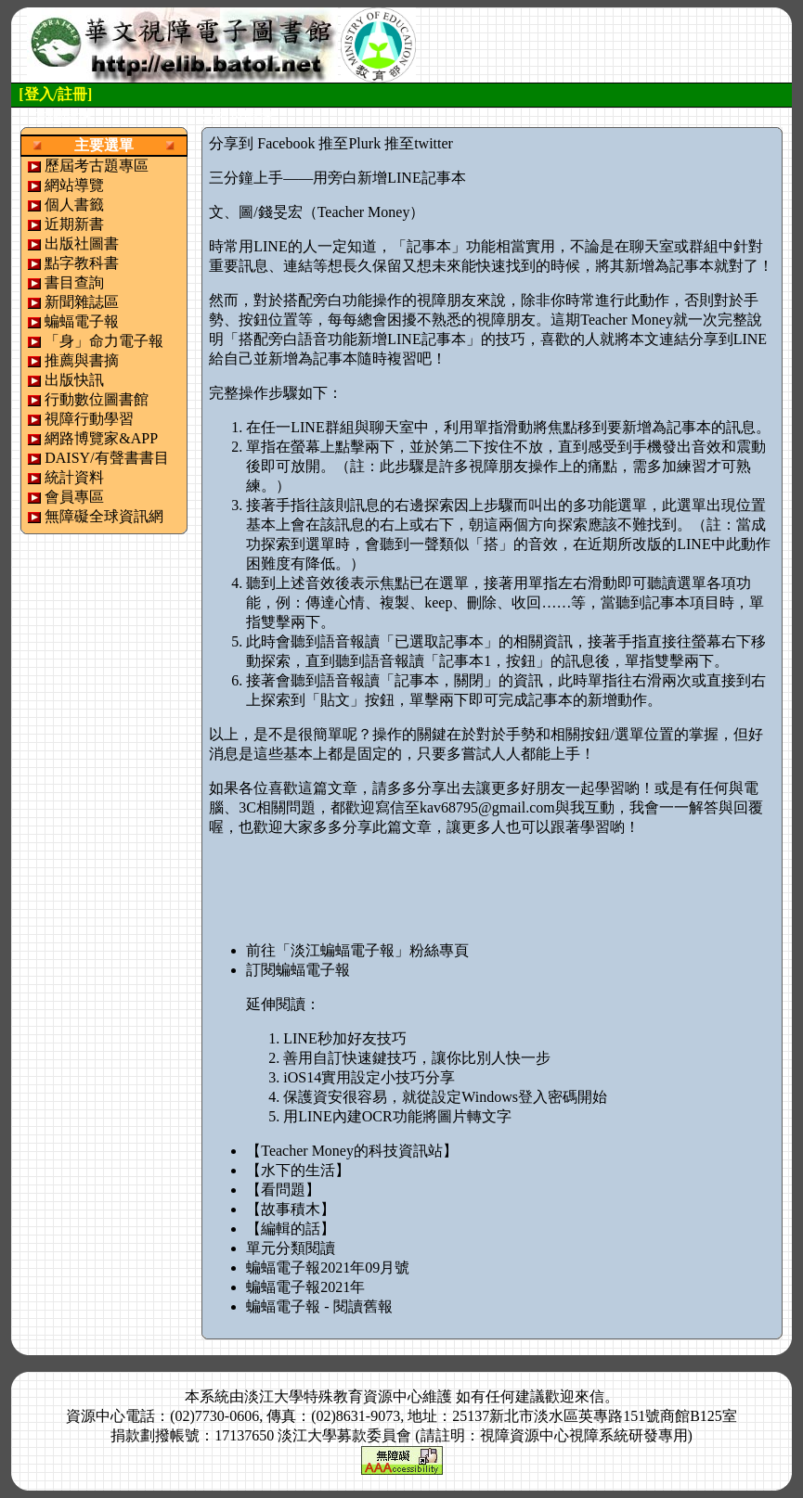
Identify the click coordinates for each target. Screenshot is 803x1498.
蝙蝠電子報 (82, 321)
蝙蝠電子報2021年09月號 (327, 1267)
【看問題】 (283, 1189)
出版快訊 (74, 380)
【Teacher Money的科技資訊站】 (352, 1151)
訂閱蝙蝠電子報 (298, 970)
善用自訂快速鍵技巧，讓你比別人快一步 (416, 1058)
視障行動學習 (89, 419)
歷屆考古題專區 (97, 165)
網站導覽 (74, 185)
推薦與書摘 (82, 360)
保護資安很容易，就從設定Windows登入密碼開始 (445, 1097)
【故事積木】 (290, 1209)
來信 (589, 1396)
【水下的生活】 (298, 1170)
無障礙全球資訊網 (104, 516)
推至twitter (418, 143)
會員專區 (74, 497)
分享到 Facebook (262, 143)
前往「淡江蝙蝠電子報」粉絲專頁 (357, 950)
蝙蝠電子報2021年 (305, 1287)
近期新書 (74, 224)
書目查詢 (74, 282)
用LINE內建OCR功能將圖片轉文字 (397, 1116)
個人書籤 (74, 204)
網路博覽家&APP (101, 438)
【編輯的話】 (290, 1228)
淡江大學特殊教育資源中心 (333, 1396)
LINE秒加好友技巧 (344, 1038)
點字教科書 (82, 263)
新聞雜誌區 (82, 302)
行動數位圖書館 (97, 399)
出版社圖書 (82, 243)
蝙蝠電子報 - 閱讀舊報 (319, 1306)
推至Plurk (349, 143)
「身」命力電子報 (104, 341)
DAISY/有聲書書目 (106, 458)
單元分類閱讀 (290, 1248)
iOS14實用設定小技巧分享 (369, 1077)
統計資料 (74, 477)
